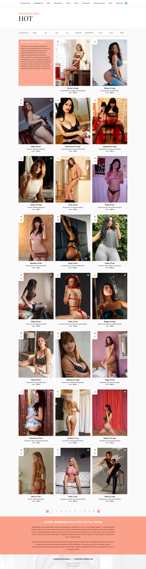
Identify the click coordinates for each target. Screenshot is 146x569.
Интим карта (86, 3)
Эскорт (76, 3)
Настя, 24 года (72, 88)
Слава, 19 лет (110, 263)
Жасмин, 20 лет (36, 263)
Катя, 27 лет (72, 497)
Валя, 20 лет (109, 205)
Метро (111, 33)
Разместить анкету (99, 3)
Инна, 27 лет (36, 497)
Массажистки (58, 3)
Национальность (89, 33)
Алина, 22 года (36, 205)
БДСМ (48, 3)
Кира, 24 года (110, 497)
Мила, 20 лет (36, 322)
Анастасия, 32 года (73, 147)
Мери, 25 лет (36, 147)
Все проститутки (25, 3)
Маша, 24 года (109, 88)
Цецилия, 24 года (109, 147)
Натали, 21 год (72, 438)
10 (94, 511)
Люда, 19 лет (110, 380)
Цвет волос (78, 33)
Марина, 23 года (73, 380)
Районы (122, 33)
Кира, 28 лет (36, 380)
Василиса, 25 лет (36, 438)
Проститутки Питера (73, 566)
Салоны (68, 3)
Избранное (119, 3)
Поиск (110, 3)
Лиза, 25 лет (73, 263)
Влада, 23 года (109, 322)
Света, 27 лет (73, 322)
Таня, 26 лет (73, 205)
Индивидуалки (38, 3)
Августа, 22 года (110, 438)
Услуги (100, 33)
